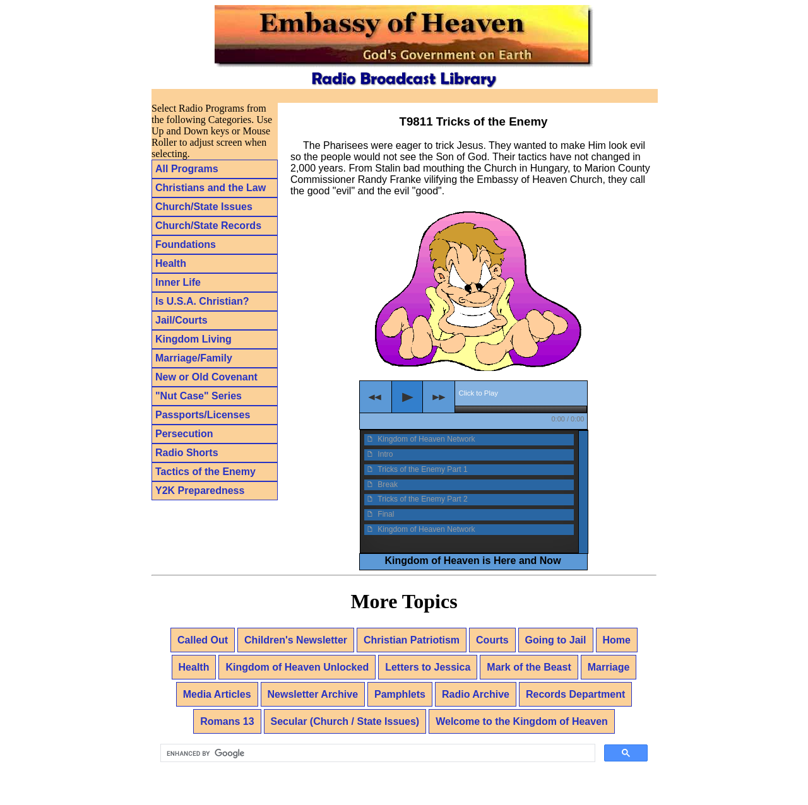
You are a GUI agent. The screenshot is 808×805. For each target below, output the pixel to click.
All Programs (186, 168)
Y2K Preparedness (199, 490)
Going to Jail (555, 640)
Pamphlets (399, 694)
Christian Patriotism (412, 640)
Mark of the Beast (529, 667)
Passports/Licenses (202, 414)
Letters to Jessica (427, 667)
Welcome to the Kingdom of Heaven (522, 721)
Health (170, 263)
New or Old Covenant (206, 377)
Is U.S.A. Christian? (202, 301)
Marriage (609, 667)
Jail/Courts (181, 320)
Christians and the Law (210, 187)
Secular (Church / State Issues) (345, 721)
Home (617, 640)
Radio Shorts (186, 452)
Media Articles (217, 694)
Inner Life (178, 282)
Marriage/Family (193, 358)
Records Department (575, 694)
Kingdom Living (193, 339)
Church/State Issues (203, 206)
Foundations (185, 244)
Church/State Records (208, 225)
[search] (376, 753)
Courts (492, 640)
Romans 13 (227, 721)
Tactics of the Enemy (205, 471)
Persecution (184, 433)
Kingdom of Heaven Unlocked (297, 667)
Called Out (202, 640)
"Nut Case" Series (198, 396)
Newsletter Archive (313, 694)
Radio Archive (475, 694)
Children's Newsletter (295, 640)
